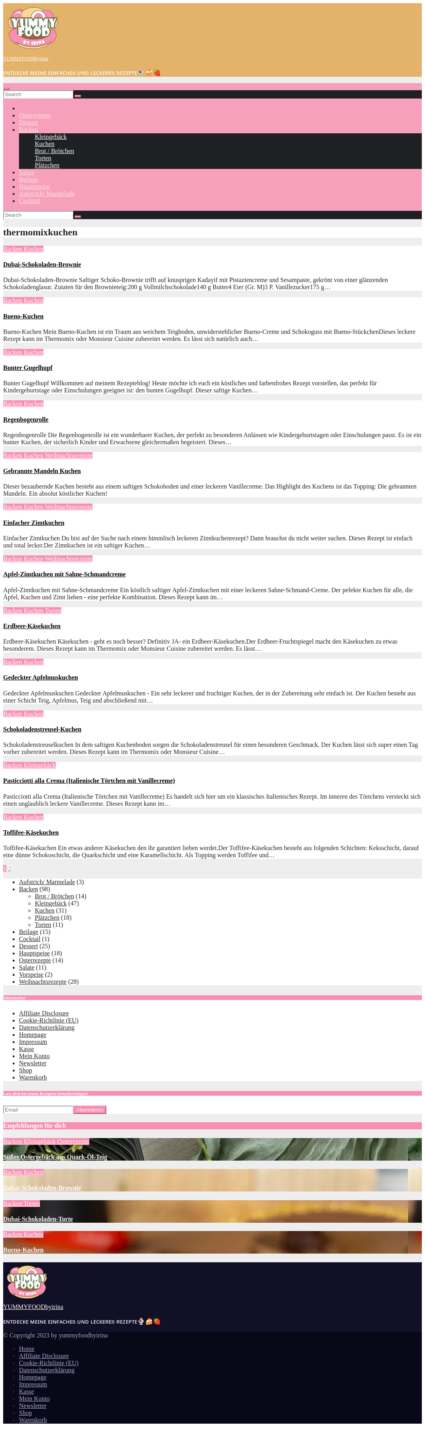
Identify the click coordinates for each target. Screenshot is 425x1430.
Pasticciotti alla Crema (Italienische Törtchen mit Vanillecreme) (89, 780)
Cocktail (29, 200)
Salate (26, 172)
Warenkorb (33, 1077)
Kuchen (45, 143)
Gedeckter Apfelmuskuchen (40, 677)
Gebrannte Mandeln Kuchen (42, 471)
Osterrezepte (35, 115)
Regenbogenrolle (25, 419)
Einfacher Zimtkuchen (33, 522)
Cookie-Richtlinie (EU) (49, 1020)
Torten (43, 158)
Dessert (28, 122)
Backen (28, 129)
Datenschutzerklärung (46, 1027)
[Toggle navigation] (6, 88)
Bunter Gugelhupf (28, 367)
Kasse (26, 1049)
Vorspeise (31, 974)
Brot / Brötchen (54, 151)
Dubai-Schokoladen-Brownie (42, 264)
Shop (25, 1070)
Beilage (28, 179)
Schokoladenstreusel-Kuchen (42, 729)
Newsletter (32, 1063)
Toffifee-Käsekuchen (31, 832)
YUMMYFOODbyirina (25, 58)
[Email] (38, 1110)
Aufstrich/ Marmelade (47, 193)
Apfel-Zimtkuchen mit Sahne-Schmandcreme (64, 574)
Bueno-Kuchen (23, 316)
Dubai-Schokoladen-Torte (38, 1219)
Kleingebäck (51, 136)
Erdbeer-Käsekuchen (31, 626)
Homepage (32, 1034)
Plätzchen (47, 165)
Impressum (33, 1041)
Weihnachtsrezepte (68, 455)
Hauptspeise (34, 186)
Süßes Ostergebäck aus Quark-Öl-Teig (55, 1156)
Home (26, 1348)
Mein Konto (34, 1056)
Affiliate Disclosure (44, 1013)
